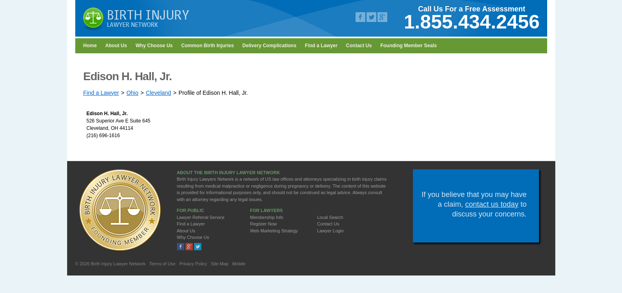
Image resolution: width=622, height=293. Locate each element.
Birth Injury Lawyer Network (118, 263)
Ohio (133, 93)
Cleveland (158, 93)
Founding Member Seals (408, 45)
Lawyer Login (330, 230)
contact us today (491, 204)
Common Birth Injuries (207, 45)
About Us (116, 45)
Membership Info (267, 217)
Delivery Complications (269, 45)
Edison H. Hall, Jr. (107, 113)
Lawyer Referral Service (201, 217)
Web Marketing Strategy (274, 230)
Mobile (238, 263)
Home (90, 45)
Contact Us (359, 45)
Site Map (219, 263)
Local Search (330, 217)
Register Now (263, 223)
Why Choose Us (153, 45)
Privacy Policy (193, 263)
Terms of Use (162, 263)
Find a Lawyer (321, 45)
